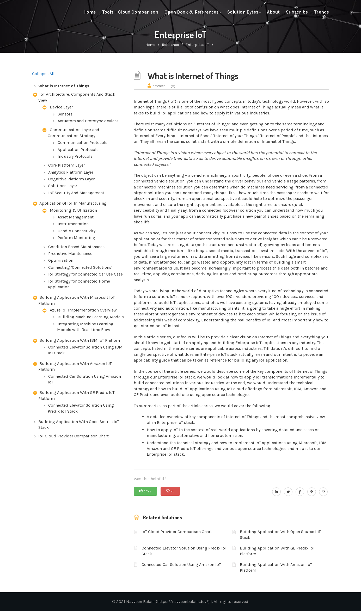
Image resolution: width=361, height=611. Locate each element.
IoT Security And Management (76, 192)
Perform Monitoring (76, 237)
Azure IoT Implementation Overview (79, 311)
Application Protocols (78, 149)
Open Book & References (192, 12)
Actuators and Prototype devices (88, 120)
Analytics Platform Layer (70, 172)
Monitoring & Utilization (69, 211)
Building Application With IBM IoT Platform (77, 341)
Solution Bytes (244, 12)
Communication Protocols (82, 142)
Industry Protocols (75, 156)
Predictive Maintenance (70, 253)
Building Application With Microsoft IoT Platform (74, 300)
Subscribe (297, 12)
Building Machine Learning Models (91, 316)
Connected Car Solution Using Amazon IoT (84, 379)
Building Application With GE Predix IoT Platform (73, 395)
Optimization (60, 260)
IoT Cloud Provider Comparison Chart (73, 435)
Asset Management (76, 217)
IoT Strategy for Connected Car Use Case (85, 274)
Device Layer (57, 108)
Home (89, 12)
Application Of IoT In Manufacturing (70, 204)
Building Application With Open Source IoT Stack (78, 424)
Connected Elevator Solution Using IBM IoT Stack (85, 350)
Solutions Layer (62, 185)
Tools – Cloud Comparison (130, 12)
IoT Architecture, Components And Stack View (74, 97)
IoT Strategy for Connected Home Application (79, 284)
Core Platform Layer (66, 165)
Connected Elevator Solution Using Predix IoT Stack (81, 408)
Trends (321, 12)
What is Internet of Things (63, 85)
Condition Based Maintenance (76, 246)
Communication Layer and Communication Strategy (70, 132)
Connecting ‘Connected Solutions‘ (80, 267)
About (273, 12)
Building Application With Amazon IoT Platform (72, 366)
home (150, 44)
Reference (170, 44)
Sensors (65, 114)
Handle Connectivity (76, 230)
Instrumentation (73, 223)
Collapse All (43, 73)
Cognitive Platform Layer (71, 178)
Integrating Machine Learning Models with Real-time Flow (85, 326)
